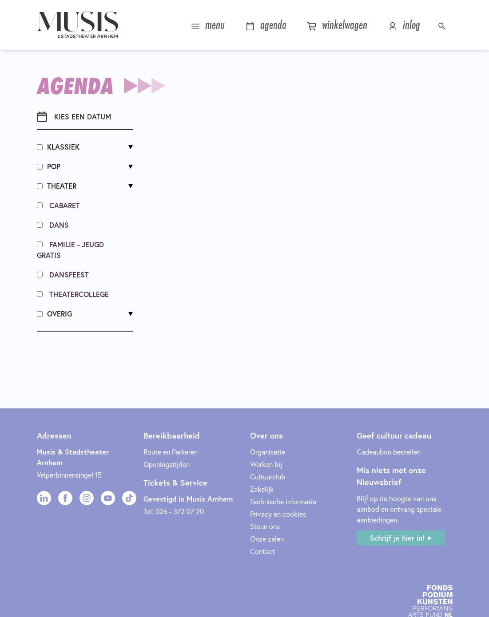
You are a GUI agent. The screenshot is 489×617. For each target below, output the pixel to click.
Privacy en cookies (278, 513)
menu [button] (208, 24)
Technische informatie (283, 501)
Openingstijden (166, 464)
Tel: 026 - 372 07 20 (173, 511)
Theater (56, 185)
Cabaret (58, 205)
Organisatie (267, 451)
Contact (262, 551)
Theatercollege (73, 294)
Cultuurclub (267, 476)
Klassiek (58, 146)
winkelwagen (337, 24)
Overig (54, 313)
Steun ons (265, 526)
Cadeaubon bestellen (389, 451)
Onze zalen (267, 538)
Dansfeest (63, 274)
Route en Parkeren (170, 451)
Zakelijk (262, 489)
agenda (265, 24)
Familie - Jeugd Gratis (70, 250)
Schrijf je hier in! (397, 537)
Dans (53, 224)
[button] (443, 25)
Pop (48, 166)
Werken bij (266, 464)
